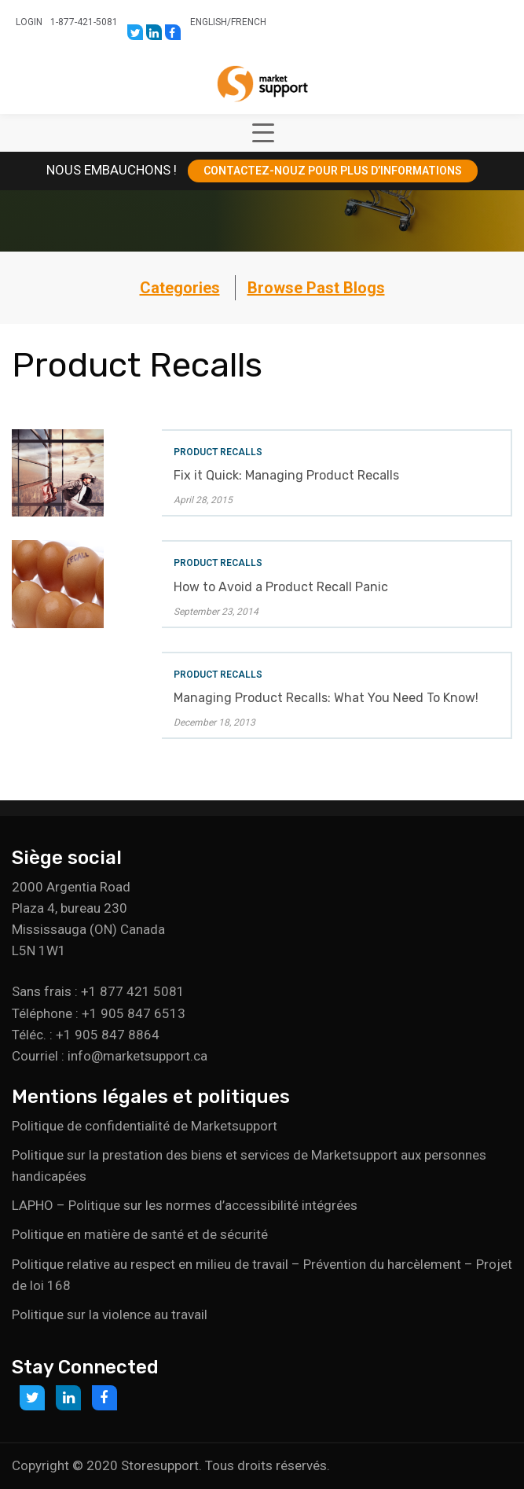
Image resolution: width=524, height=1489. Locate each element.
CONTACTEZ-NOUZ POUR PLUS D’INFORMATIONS (332, 170)
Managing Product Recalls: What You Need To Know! (326, 697)
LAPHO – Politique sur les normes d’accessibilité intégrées (184, 1205)
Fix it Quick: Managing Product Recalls (286, 475)
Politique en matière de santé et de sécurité (140, 1234)
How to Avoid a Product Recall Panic (281, 586)
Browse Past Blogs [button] (316, 287)
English (208, 22)
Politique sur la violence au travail (109, 1314)
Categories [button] (180, 287)
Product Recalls (218, 452)
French (248, 22)
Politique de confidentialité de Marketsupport (144, 1126)
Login (29, 22)
